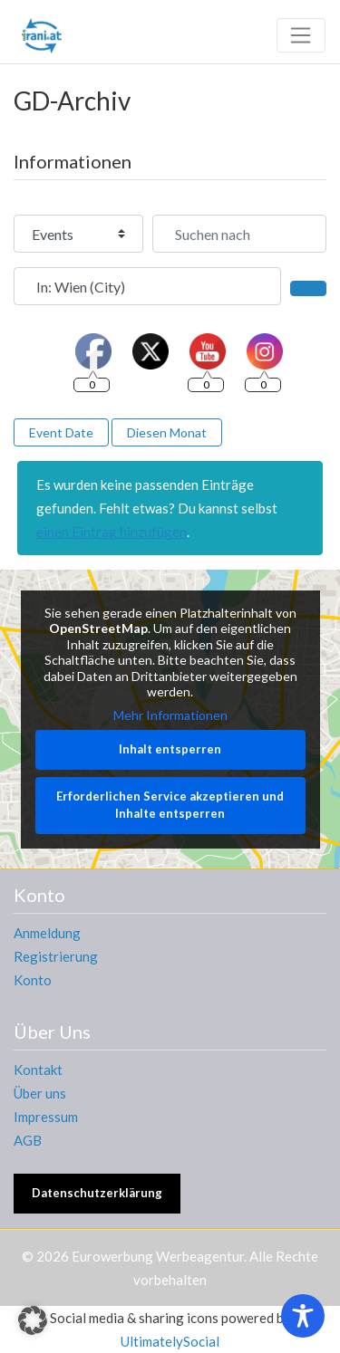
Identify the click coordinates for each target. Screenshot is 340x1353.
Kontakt (38, 1069)
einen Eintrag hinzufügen (111, 531)
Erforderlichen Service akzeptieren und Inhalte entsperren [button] (170, 805)
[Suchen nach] (239, 234)
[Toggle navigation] (301, 35)
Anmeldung (47, 933)
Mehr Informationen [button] (170, 715)
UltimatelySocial (170, 1341)
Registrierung (56, 956)
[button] (32, 1320)
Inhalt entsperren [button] (170, 749)
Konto (33, 980)
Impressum (46, 1116)
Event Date (61, 432)
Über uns (40, 1093)
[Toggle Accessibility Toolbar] (302, 1315)
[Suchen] (308, 288)
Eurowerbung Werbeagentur (158, 1256)
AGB (28, 1140)
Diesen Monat (167, 432)
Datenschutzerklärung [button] (97, 1192)
